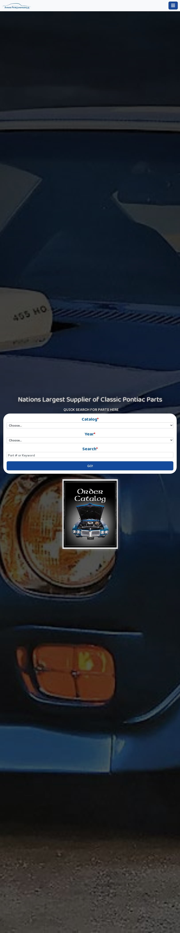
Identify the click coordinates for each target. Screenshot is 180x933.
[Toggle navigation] (173, 6)
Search (90, 448)
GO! (90, 465)
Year (90, 433)
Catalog (90, 418)
